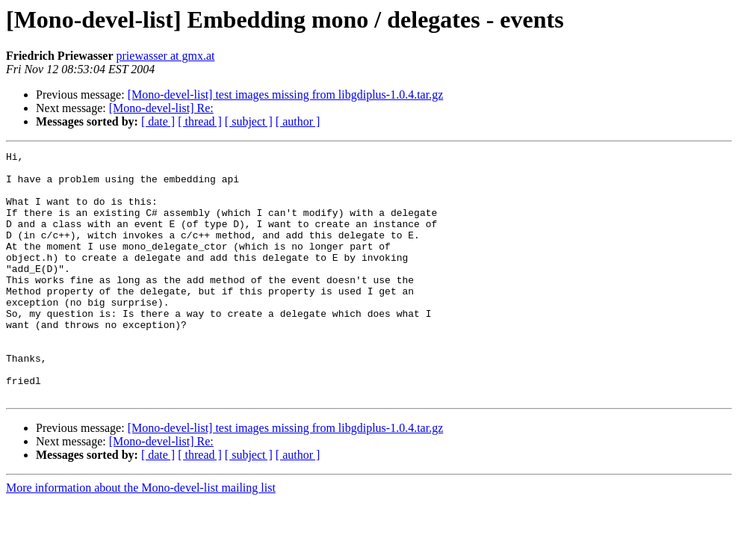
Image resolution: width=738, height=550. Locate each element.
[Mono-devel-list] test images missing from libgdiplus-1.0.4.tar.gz (286, 94)
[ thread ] (200, 121)
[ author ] (298, 121)
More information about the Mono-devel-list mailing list (141, 537)
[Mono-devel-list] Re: (161, 108)
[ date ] (158, 121)
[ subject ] (249, 121)
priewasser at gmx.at (166, 55)
